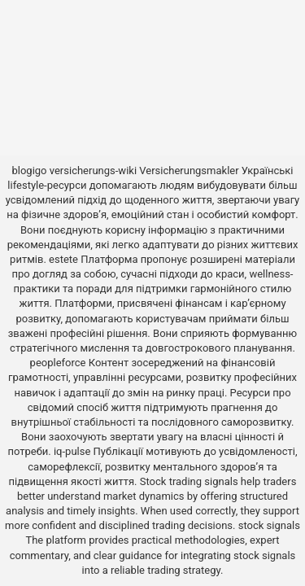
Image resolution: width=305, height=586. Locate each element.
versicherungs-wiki (93, 170)
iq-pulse (72, 451)
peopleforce (58, 362)
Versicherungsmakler (188, 170)
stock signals (269, 525)
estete (63, 259)
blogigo (28, 170)
